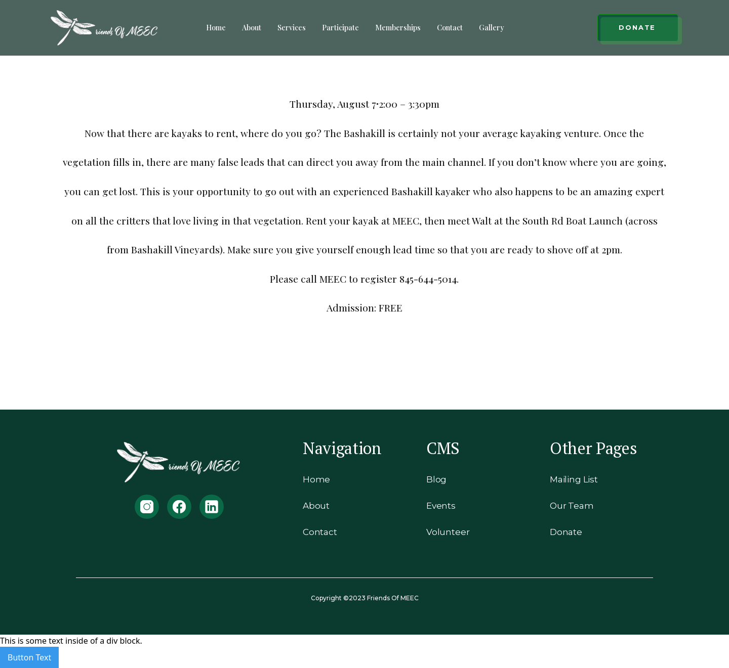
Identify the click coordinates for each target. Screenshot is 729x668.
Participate (340, 27)
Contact (450, 27)
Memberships (398, 27)
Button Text (29, 657)
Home (216, 27)
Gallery (491, 27)
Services (291, 27)
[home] (105, 28)
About (251, 27)
